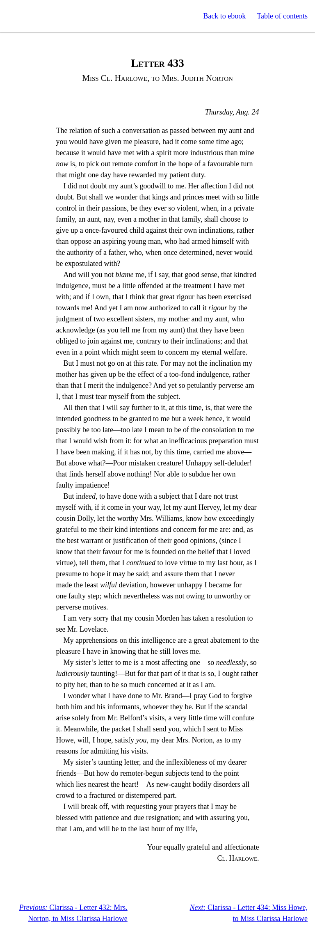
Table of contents (282, 16)
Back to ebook (224, 16)
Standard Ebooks (44, 16)
